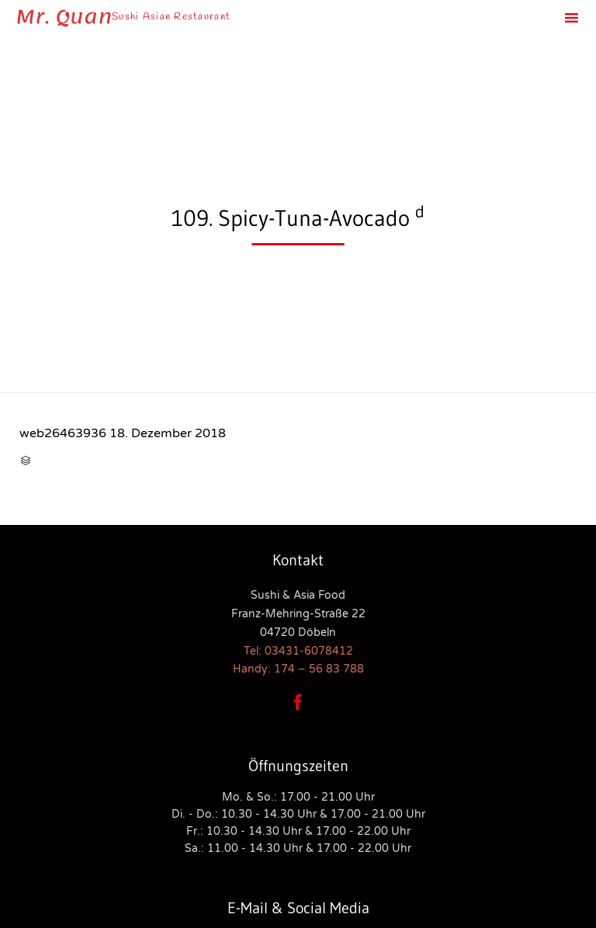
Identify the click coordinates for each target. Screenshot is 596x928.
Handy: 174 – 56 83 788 (298, 669)
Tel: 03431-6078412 (298, 651)
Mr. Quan (64, 17)
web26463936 (62, 433)
